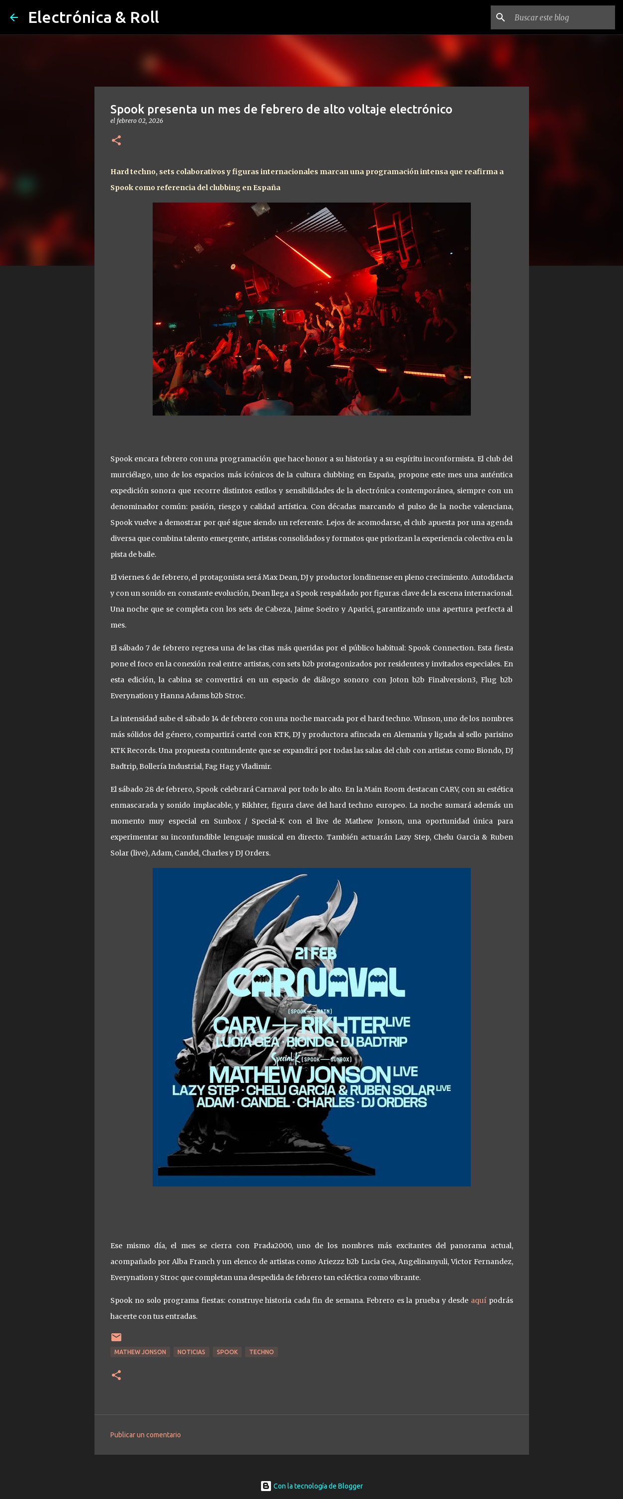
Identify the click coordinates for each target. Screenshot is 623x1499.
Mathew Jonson (140, 1352)
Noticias (191, 1352)
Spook (227, 1352)
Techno (261, 1352)
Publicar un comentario (145, 1435)
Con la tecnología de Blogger (311, 1486)
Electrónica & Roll (93, 17)
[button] (116, 141)
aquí (478, 1300)
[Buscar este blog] (563, 17)
